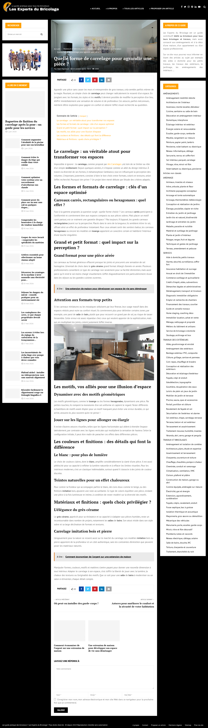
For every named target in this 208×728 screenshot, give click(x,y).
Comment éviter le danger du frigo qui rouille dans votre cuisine (30, 161)
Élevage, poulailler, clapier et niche (182, 208)
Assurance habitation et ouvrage (181, 269)
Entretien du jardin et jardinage (181, 213)
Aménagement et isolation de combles (184, 444)
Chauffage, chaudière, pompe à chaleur (184, 462)
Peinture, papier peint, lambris (180, 142)
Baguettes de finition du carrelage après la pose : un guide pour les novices (23, 124)
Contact (145, 725)
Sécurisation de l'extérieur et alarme (183, 413)
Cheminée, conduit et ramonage (181, 466)
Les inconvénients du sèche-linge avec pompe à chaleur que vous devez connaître (32, 356)
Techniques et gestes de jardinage (182, 244)
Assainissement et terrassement (180, 453)
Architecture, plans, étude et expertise (183, 448)
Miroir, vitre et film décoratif (179, 529)
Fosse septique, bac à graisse (179, 507)
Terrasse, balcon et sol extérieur (181, 422)
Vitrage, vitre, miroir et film (178, 164)
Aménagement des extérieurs (179, 348)
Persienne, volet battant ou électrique (183, 146)
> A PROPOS (111, 8)
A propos (136, 725)
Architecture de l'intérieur (178, 102)
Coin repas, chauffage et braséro (181, 361)
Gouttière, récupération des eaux (181, 386)
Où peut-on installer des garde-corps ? (76, 603)
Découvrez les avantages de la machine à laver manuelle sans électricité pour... (33, 276)
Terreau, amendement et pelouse (181, 248)
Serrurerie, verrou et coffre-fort (180, 155)
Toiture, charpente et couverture (181, 547)
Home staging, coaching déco (179, 313)
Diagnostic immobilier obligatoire (182, 295)
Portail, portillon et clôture (178, 404)
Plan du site (198, 725)
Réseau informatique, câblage (179, 151)
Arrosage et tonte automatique (180, 195)
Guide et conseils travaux (178, 308)
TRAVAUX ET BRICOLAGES (175, 440)
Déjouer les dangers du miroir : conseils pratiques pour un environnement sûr (32, 296)
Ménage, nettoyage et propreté (180, 322)
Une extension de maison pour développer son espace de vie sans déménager (102, 648)
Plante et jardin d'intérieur (178, 235)
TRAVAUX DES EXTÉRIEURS (175, 339)
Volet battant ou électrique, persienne (183, 168)
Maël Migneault (63, 69)
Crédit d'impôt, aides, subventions (182, 282)
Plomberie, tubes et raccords (179, 534)
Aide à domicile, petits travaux (180, 257)
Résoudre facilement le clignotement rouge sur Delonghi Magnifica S (32, 392)
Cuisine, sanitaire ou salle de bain (182, 111)
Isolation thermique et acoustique (182, 511)
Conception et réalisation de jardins (183, 204)
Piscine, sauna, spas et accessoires (182, 400)
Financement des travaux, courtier (182, 304)
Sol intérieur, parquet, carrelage (180, 160)
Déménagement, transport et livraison (183, 291)
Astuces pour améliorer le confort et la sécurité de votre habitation (133, 605)
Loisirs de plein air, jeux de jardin (181, 391)
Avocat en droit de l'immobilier (180, 273)
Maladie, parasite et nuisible (179, 226)
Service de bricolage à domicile (180, 331)
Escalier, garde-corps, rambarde (180, 133)
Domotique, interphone (177, 120)
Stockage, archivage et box (178, 335)
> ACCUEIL (95, 8)
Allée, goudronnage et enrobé (180, 344)
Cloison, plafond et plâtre (178, 475)
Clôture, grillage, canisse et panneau (183, 357)
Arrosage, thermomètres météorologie (183, 199)
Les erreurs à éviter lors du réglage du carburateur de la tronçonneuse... (32, 336)
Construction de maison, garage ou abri (182, 481)
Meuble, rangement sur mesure (180, 137)
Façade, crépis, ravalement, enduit (181, 503)
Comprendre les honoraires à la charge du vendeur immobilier (32, 222)
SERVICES (167, 253)
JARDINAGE (168, 177)
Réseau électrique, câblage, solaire (182, 538)
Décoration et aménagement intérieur (183, 115)
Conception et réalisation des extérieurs (180, 367)
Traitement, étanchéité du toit (180, 551)
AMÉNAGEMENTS (171, 93)
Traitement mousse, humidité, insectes (183, 431)
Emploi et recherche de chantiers (181, 300)
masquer (83, 116)
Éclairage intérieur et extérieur (180, 124)
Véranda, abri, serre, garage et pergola (183, 435)
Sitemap (188, 725)
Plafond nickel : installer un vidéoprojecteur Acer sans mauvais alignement (33, 375)
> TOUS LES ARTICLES (133, 8)
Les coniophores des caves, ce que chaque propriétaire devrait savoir (31, 316)
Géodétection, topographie (178, 382)
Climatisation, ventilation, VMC (180, 470)
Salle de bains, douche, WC (178, 542)
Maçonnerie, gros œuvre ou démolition (184, 516)
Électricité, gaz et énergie (178, 491)
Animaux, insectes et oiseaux (179, 182)
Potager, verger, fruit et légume (180, 239)
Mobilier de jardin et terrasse (179, 395)
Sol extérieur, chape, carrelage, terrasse (184, 417)
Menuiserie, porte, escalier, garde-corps (184, 525)
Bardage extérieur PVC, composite (182, 353)
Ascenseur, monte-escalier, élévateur (182, 107)
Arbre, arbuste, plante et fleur (179, 186)
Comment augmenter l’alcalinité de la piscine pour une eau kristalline (32, 142)
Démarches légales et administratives (183, 286)
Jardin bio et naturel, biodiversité (181, 217)
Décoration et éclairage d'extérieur (182, 373)
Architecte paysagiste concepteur (181, 191)
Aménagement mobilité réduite (180, 98)
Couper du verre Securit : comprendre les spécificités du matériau (32, 240)
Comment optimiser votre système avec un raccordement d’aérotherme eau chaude (31, 182)
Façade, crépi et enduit (176, 378)
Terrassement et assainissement (180, 426)
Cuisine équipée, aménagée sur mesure (184, 487)
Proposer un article (158, 725)
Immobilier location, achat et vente (182, 317)
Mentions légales (175, 725)
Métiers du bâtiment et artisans (180, 326)
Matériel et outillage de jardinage (182, 230)
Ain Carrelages (114, 164)
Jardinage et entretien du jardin (181, 221)
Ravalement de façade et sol (179, 409)
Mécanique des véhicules (177, 520)
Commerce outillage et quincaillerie (182, 277)
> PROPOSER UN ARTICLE (161, 8)
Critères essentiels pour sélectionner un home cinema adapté (32, 257)
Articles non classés (172, 173)
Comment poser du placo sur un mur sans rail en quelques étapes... (31, 203)
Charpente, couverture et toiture (181, 457)
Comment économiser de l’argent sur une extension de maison (69, 648)
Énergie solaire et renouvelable (180, 129)
